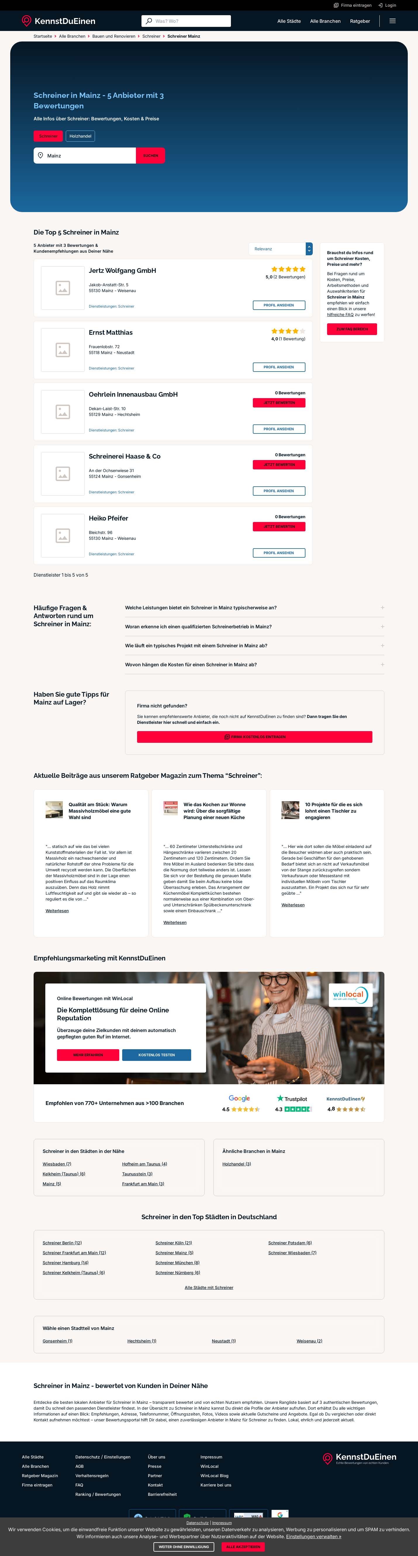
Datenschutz (87, 1456)
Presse (154, 1466)
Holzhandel (236, 1163)
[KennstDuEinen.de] (58, 21)
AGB (79, 1466)
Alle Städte (289, 21)
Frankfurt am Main (143, 1183)
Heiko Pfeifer (108, 518)
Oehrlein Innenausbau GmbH (133, 394)
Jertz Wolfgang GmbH (122, 270)
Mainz (52, 1183)
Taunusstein (137, 1173)
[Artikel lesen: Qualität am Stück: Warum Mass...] (54, 819)
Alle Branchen (325, 21)
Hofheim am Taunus (144, 1163)
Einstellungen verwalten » (313, 1536)
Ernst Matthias (111, 332)
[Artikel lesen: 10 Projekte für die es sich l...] (290, 819)
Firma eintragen (37, 1484)
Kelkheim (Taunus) (64, 1173)
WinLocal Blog (215, 1475)
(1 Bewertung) (292, 338)
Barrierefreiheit (162, 1494)
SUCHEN (150, 155)
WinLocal (210, 1466)
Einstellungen (117, 1456)
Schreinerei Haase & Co (124, 456)
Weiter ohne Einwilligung (184, 1547)
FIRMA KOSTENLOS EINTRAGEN (255, 737)
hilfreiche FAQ (340, 314)
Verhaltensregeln (91, 1475)
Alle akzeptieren (243, 1547)
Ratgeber (360, 21)
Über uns (156, 1456)
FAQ (79, 1484)
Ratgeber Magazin (40, 1475)
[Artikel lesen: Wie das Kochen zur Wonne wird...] (170, 819)
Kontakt (155, 1484)
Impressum (211, 1456)
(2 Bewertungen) (289, 276)
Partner (155, 1475)
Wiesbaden (57, 1163)
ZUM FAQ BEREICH (352, 329)
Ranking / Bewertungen (98, 1494)
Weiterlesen (57, 910)
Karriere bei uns (216, 1484)
